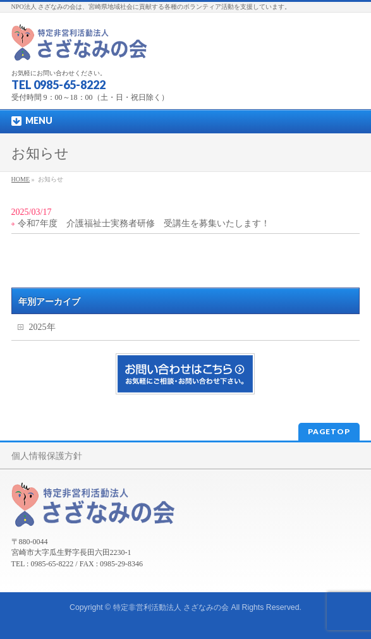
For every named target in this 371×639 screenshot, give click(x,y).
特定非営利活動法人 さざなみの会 (171, 607)
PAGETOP (329, 431)
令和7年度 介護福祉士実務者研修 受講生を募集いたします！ (144, 223)
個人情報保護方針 (46, 456)
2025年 (42, 327)
